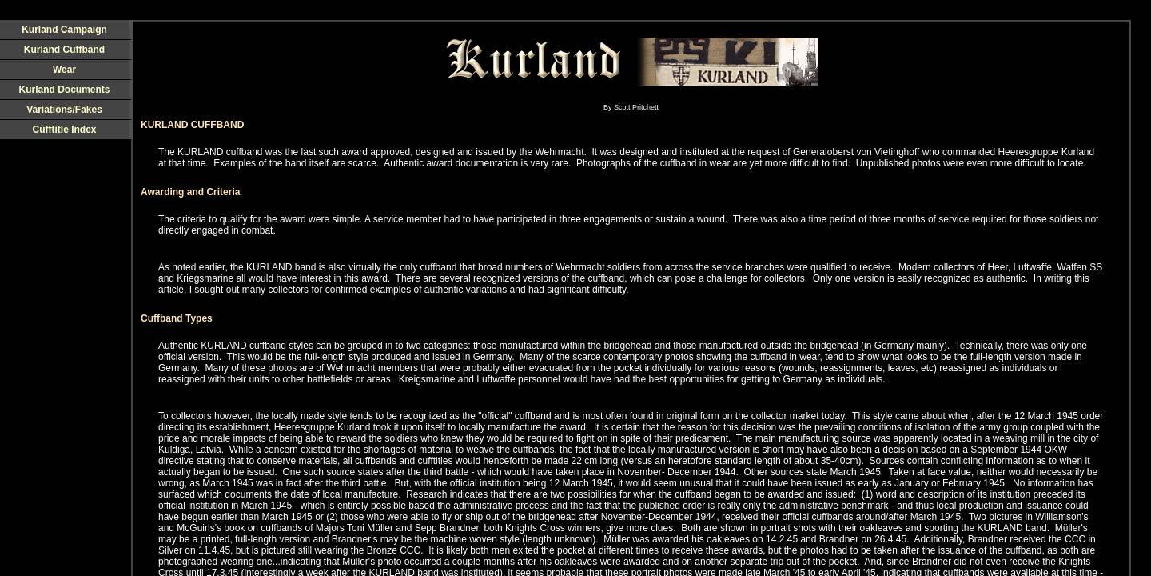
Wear (64, 69)
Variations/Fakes (64, 109)
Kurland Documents (64, 89)
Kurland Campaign (64, 29)
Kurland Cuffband (64, 49)
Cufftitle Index (65, 129)
